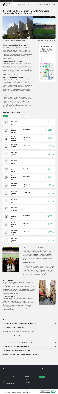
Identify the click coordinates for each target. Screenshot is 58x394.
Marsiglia (49, 251)
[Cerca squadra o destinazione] (22, 4)
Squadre (41, 4)
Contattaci (42, 377)
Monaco (35, 254)
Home (38, 4)
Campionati (46, 4)
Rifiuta (48, 391)
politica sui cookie (27, 392)
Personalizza (42, 391)
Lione (40, 254)
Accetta (53, 391)
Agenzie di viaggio (52, 4)
